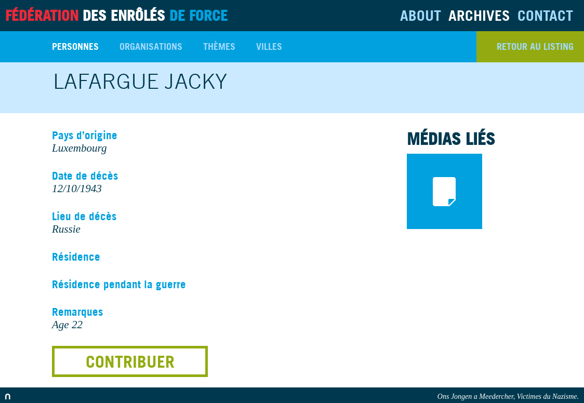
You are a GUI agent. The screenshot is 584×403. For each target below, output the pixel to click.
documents (444, 191)
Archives (479, 15)
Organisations (151, 46)
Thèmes (219, 46)
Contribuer (130, 361)
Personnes (75, 46)
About (420, 15)
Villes (269, 46)
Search (21, 46)
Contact (545, 15)
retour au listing (535, 46)
